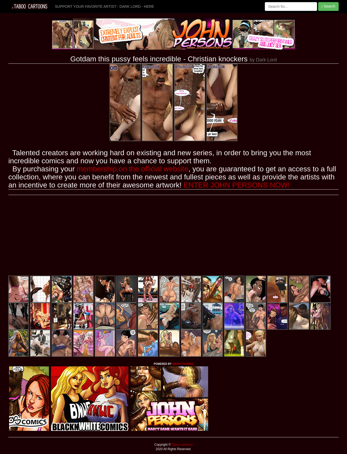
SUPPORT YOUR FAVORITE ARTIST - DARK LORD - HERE (104, 6)
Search (328, 6)
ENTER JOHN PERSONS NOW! (237, 185)
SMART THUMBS (182, 363)
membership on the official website (132, 169)
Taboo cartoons (181, 444)
